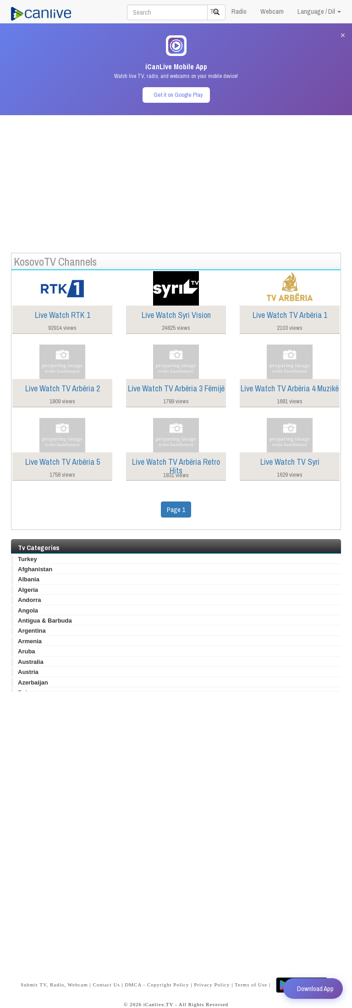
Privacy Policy (212, 984)
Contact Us (106, 984)
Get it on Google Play (178, 95)
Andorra (29, 599)
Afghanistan (35, 569)
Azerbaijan (33, 682)
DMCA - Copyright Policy (157, 984)
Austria (28, 671)
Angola (28, 610)
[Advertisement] (176, 179)
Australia (31, 661)
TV (214, 11)
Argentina (32, 630)
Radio (239, 11)
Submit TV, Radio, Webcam (54, 984)
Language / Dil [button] (319, 11)
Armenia (30, 641)
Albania (28, 579)
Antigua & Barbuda (45, 620)
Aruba (26, 651)
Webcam (272, 11)
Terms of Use (251, 984)
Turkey (27, 559)
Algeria (28, 589)
